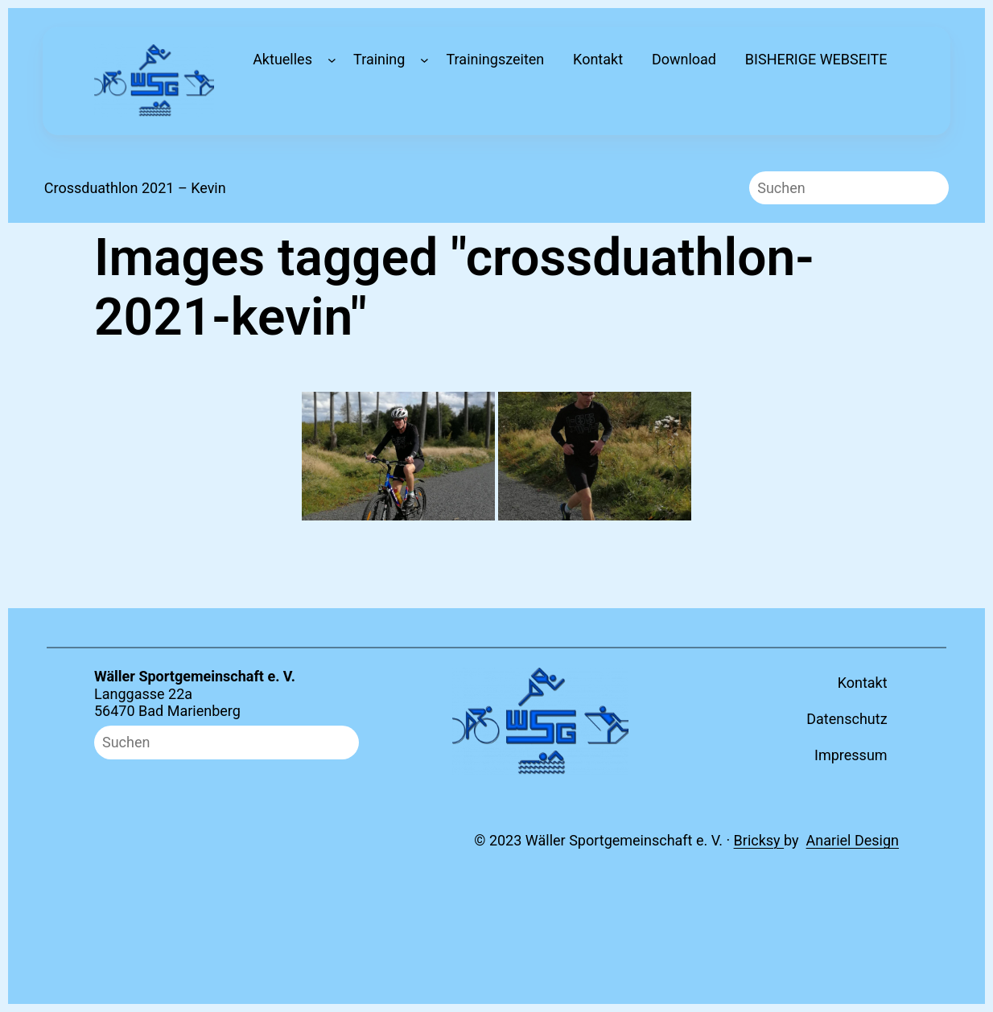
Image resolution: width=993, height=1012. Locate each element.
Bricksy (759, 840)
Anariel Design (852, 840)
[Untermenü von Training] (424, 60)
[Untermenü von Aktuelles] (332, 60)
